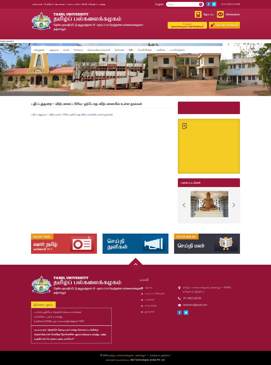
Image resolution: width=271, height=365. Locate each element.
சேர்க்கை (78, 49)
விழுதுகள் (39, 49)
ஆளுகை (54, 49)
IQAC (131, 49)
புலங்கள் (150, 299)
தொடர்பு (208, 14)
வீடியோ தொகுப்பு (89, 4)
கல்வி (66, 49)
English (159, 4)
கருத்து (102, 4)
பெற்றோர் (48, 4)
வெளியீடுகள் (145, 49)
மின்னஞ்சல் (232, 14)
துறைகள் (150, 311)
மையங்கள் (151, 305)
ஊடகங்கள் (60, 4)
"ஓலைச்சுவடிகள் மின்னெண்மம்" (187, 25)
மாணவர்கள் (37, 4)
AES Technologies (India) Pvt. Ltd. (147, 360)
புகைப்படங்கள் (73, 4)
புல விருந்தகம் (177, 49)
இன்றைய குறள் (43, 304)
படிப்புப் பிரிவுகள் (155, 293)
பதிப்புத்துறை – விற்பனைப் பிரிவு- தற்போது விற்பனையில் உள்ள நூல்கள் (72, 114)
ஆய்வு (148, 287)
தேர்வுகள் (119, 49)
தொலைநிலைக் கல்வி (98, 49)
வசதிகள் (160, 49)
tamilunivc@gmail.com (195, 304)
